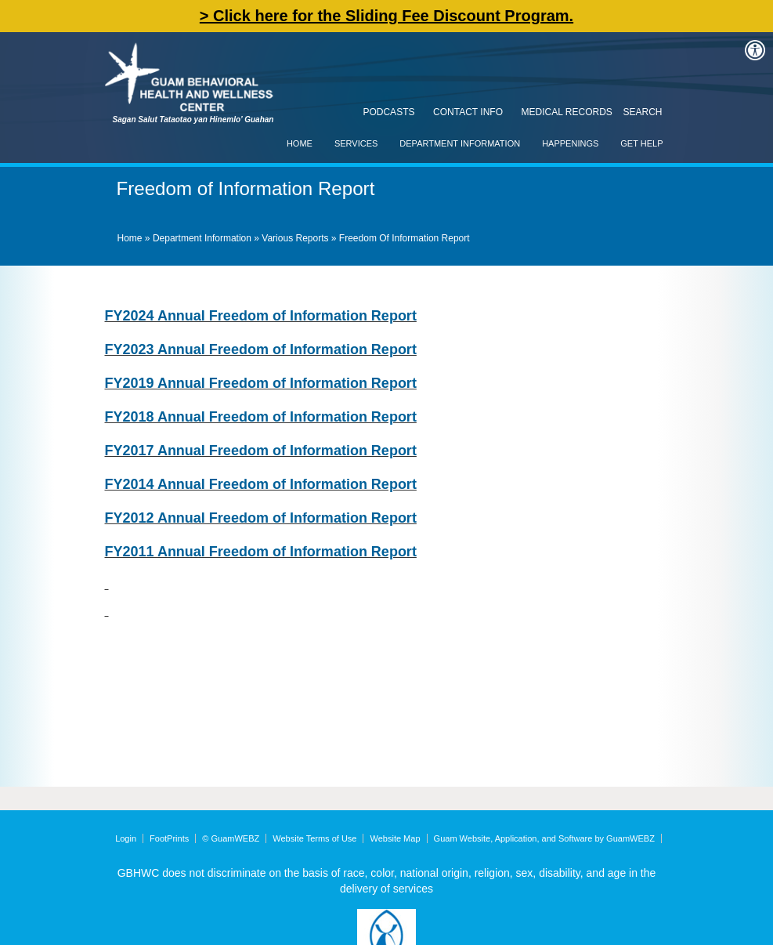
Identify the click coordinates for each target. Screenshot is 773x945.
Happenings (570, 143)
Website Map (395, 838)
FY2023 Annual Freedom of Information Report (261, 349)
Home (299, 143)
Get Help (641, 143)
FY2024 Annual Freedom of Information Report (261, 316)
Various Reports (295, 238)
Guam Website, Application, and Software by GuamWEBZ (544, 838)
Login (125, 838)
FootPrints (169, 838)
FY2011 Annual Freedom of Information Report (261, 551)
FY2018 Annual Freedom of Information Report (261, 417)
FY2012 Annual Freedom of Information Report (261, 518)
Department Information (459, 143)
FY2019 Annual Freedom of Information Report (261, 383)
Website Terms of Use (314, 838)
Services (355, 143)
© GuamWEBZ (230, 838)
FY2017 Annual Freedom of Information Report (261, 450)
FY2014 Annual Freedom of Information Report (261, 484)
